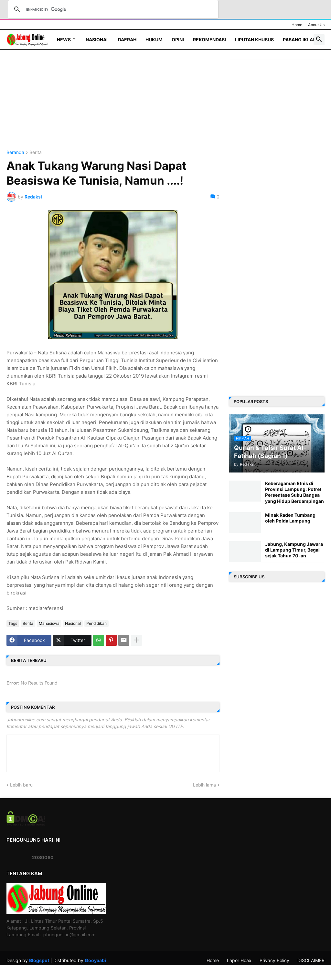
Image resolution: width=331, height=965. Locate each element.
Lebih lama (204, 784)
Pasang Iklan (299, 39)
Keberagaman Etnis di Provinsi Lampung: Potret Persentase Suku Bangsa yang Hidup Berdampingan (294, 492)
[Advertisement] (112, 105)
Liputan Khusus (254, 39)
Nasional (97, 39)
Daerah (127, 39)
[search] (112, 9)
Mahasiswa (49, 623)
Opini (178, 39)
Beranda (15, 152)
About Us (316, 24)
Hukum (154, 39)
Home (297, 24)
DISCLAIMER (311, 960)
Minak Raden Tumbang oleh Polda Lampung (290, 517)
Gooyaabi (95, 960)
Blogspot (39, 960)
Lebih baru (21, 784)
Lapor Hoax (239, 960)
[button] (319, 39)
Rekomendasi (209, 39)
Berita (35, 152)
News (64, 39)
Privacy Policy (274, 960)
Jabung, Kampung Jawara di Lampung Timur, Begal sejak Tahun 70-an (294, 549)
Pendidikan (96, 623)
